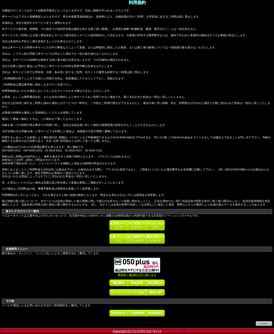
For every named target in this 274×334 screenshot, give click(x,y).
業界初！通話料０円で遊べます (137, 273)
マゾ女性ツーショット (137, 225)
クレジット (118, 292)
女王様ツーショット (118, 225)
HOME (263, 323)
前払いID (155, 292)
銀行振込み (155, 282)
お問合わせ (118, 313)
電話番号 (118, 282)
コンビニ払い (137, 292)
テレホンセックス (155, 225)
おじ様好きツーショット (137, 238)
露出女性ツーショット (155, 238)
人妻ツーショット (118, 238)
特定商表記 (155, 313)
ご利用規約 (137, 313)
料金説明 (137, 282)
